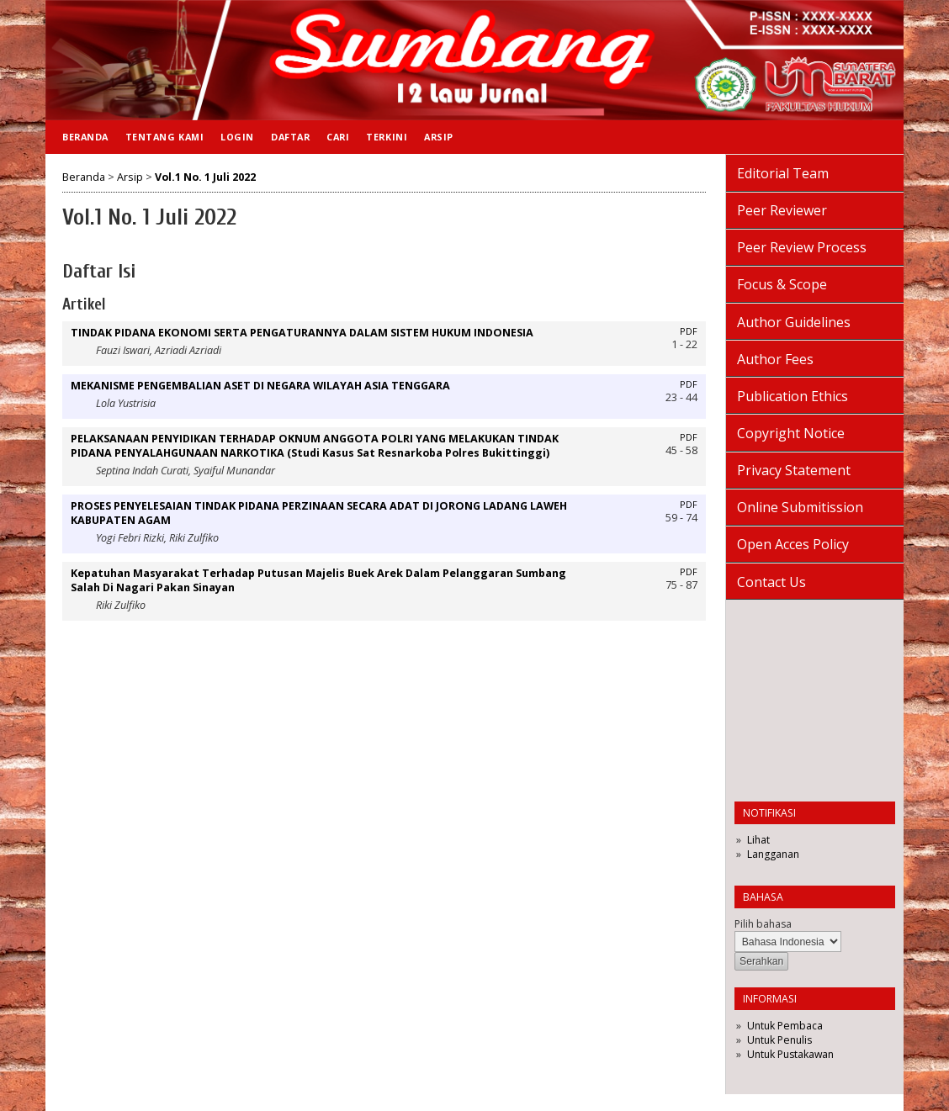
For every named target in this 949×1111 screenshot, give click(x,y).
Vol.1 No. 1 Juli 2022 (205, 177)
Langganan (773, 854)
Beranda (85, 136)
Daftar (290, 136)
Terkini (386, 136)
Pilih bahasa (763, 924)
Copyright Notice (791, 433)
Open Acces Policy (793, 544)
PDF (688, 331)
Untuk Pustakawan (790, 1054)
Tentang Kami (164, 136)
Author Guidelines (794, 322)
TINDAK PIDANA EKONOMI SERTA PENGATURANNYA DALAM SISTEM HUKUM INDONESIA (302, 332)
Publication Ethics (792, 396)
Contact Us (771, 582)
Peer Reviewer (782, 210)
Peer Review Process (802, 247)
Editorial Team (783, 173)
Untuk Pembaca (785, 1025)
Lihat (758, 840)
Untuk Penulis (779, 1040)
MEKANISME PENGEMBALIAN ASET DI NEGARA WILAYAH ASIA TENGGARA (260, 385)
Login (237, 136)
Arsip (438, 136)
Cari (337, 136)
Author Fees (775, 359)
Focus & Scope (782, 284)
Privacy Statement (794, 470)
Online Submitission (800, 507)
